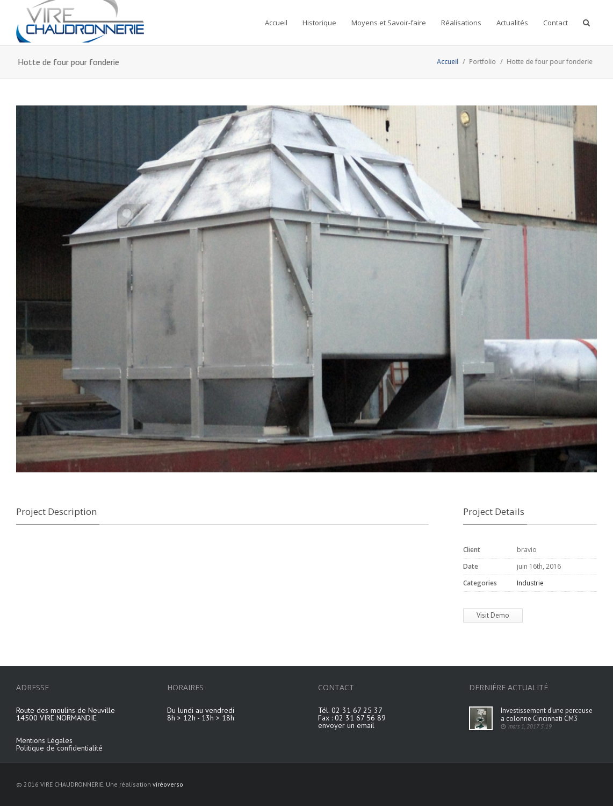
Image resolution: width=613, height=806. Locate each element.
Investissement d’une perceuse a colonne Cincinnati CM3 (547, 714)
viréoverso (168, 784)
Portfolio (488, 61)
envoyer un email (346, 725)
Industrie (530, 583)
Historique (319, 22)
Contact (555, 22)
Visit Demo (493, 615)
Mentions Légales (44, 740)
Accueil (276, 22)
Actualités (512, 22)
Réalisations (461, 22)
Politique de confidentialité (59, 748)
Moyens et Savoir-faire (388, 22)
